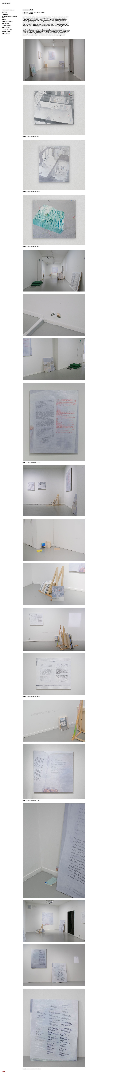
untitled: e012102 (5, 33)
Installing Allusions (6, 31)
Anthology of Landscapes (7, 21)
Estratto (3, 19)
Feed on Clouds (5, 23)
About (3, 1071)
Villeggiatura (5, 14)
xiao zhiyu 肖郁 (6, 3)
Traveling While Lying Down (8, 10)
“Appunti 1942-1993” (6, 25)
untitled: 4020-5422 (6, 27)
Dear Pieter (4, 12)
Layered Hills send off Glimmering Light (9, 17)
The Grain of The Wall (7, 29)
